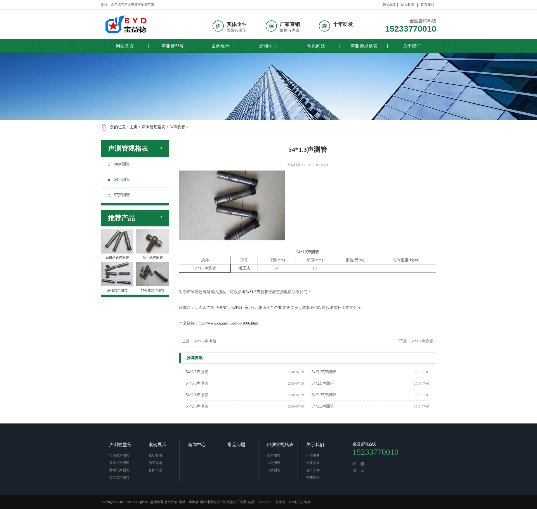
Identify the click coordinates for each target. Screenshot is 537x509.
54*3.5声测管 (197, 372)
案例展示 (220, 46)
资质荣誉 (313, 463)
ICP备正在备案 (300, 502)
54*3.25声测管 (323, 372)
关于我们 (412, 46)
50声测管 (119, 164)
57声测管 (119, 195)
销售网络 (313, 477)
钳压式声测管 (119, 456)
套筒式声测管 (119, 477)
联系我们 (427, 5)
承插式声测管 (119, 470)
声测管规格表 (363, 46)
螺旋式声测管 (119, 463)
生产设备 (313, 456)
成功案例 (155, 456)
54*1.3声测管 (257, 292)
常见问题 (316, 46)
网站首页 (125, 46)
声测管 (194, 502)
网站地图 (390, 5)
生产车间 (313, 470)
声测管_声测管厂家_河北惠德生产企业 (248, 308)
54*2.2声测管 (322, 406)
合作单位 (155, 470)
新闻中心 (268, 46)
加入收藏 (407, 5)
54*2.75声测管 (323, 395)
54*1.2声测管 (205, 341)
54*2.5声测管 (197, 406)
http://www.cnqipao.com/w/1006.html (228, 323)
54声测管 (177, 127)
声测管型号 (172, 46)
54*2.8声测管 (197, 395)
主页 (134, 127)
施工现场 (155, 463)
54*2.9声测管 (322, 383)
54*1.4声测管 (422, 341)
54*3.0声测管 (197, 383)
